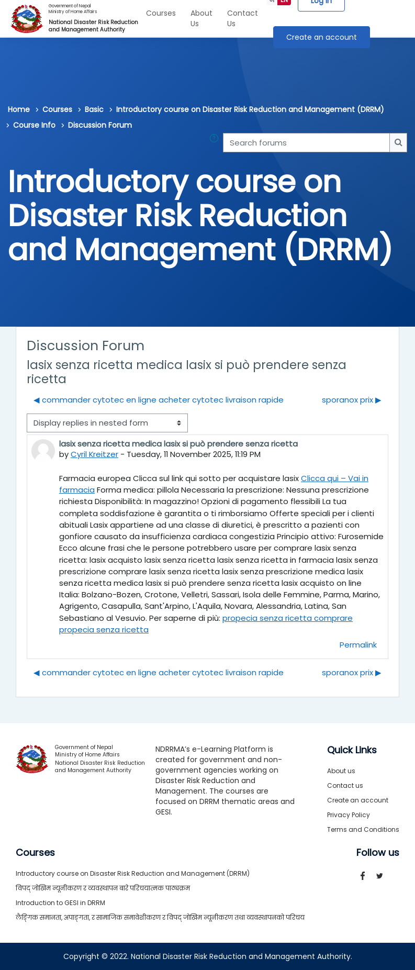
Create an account (321, 37)
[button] (216, 142)
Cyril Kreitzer (94, 454)
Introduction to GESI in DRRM (60, 902)
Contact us (345, 785)
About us (341, 770)
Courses (161, 13)
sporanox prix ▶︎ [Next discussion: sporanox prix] (352, 399)
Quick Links (352, 750)
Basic (94, 109)
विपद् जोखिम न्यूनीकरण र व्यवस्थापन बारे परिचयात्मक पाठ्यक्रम (103, 888)
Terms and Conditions (363, 829)
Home (19, 109)
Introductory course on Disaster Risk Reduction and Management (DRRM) (250, 109)
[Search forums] (306, 142)
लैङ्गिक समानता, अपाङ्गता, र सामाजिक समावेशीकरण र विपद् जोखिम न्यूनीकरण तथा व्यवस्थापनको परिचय (160, 917)
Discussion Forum (100, 125)
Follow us (377, 852)
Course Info (34, 125)
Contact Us (242, 18)
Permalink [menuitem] (358, 644)
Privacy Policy (348, 814)
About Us (201, 18)
